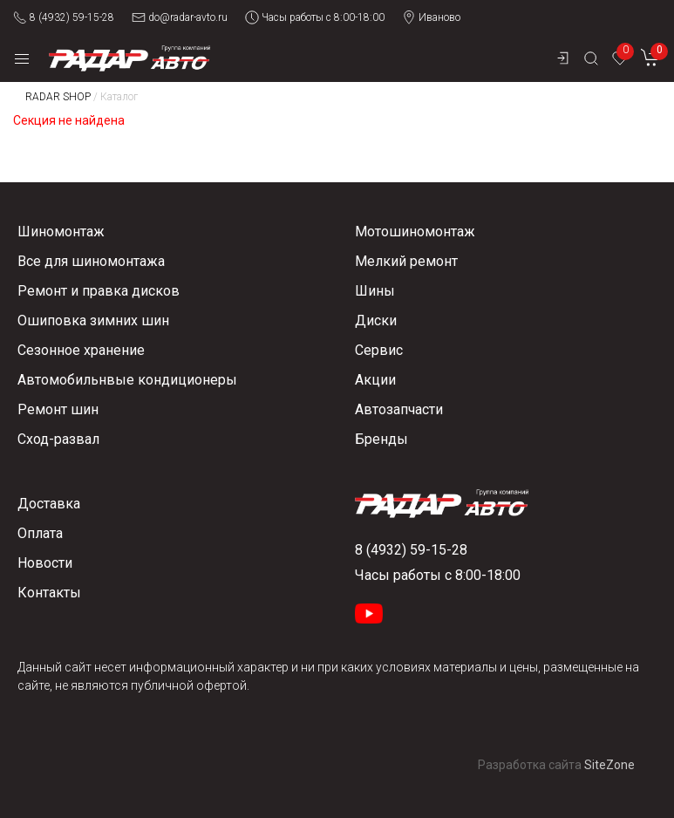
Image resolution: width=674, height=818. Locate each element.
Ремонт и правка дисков (98, 291)
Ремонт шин (58, 409)
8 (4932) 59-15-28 (63, 17)
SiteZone (609, 765)
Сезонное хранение (81, 350)
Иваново (431, 17)
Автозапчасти (399, 409)
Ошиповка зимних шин (93, 320)
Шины (375, 291)
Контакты (49, 592)
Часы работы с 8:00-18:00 (315, 17)
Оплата (40, 533)
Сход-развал (58, 439)
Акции (375, 380)
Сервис (379, 350)
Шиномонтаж (61, 231)
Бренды (381, 439)
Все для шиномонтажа (91, 261)
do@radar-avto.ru (180, 17)
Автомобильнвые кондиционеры (127, 380)
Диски (376, 320)
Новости (44, 563)
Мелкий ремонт (406, 261)
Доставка (48, 503)
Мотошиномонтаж (415, 231)
